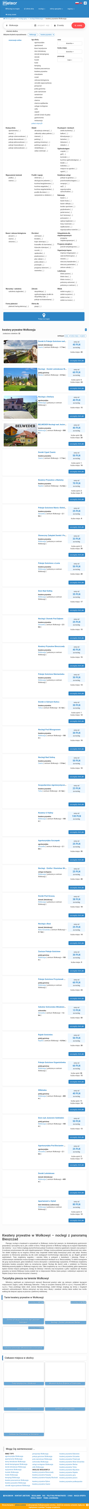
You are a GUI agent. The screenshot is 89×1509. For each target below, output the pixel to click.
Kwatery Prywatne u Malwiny (51, 480)
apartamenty (13, 130)
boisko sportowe (66, 206)
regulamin (36, 1496)
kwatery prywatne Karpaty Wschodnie (45, 1477)
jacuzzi (11, 236)
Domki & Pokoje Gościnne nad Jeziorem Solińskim (60, 341)
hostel (35, 60)
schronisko (37, 97)
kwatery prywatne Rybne (41, 1481)
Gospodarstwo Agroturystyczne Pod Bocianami (59, 785)
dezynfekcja (39, 291)
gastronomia (38, 117)
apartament (37, 45)
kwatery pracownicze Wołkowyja (16, 1480)
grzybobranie (65, 209)
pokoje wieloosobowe (16, 148)
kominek (63, 157)
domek (35, 57)
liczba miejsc (62, 48)
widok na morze (66, 300)
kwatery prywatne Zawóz (41, 1484)
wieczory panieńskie (67, 264)
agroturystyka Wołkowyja (14, 1456)
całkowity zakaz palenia (43, 133)
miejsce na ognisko (67, 168)
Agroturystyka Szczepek (49, 840)
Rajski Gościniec (45, 1034)
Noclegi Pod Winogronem (49, 729)
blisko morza (64, 279)
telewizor (63, 142)
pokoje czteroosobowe (17, 136)
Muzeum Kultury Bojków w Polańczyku (65, 1383)
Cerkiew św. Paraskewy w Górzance (24, 1434)
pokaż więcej (37, 123)
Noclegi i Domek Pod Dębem (50, 618)
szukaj (78, 25)
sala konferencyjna (67, 256)
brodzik (37, 239)
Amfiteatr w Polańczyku (65, 1409)
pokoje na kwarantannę (43, 299)
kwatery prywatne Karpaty (41, 1475)
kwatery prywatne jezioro (68, 1478)
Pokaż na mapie (44, 316)
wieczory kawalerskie (67, 261)
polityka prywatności (56, 1496)
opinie (83, 336)
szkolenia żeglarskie (16, 291)
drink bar (38, 178)
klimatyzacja (64, 136)
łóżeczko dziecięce (41, 247)
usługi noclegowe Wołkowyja (42, 1464)
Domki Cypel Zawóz (47, 452)
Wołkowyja (42, 403)
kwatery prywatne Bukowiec (69, 1454)
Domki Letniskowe (46, 1173)
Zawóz (40, 347)
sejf (61, 186)
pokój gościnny (38, 89)
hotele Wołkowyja (11, 1475)
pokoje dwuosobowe (16, 139)
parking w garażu (40, 145)
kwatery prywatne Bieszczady (43, 1472)
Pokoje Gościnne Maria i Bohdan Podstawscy (58, 508)
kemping (36, 65)
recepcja (63, 183)
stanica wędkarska (40, 103)
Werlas (40, 375)
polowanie (64, 218)
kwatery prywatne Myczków (69, 1470)
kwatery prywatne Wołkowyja (15, 1483)
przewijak (38, 265)
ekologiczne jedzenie (42, 180)
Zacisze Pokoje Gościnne (49, 951)
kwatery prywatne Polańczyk (69, 1459)
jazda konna (64, 212)
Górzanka (41, 514)
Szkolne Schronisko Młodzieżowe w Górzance (58, 1007)
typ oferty (35, 40)
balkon (62, 133)
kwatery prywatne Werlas (68, 1464)
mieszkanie (37, 74)
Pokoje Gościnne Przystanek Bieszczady (56, 979)
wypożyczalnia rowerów (68, 229)
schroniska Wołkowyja (40, 1462)
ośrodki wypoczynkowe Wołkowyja (17, 1485)
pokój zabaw (39, 262)
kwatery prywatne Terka (67, 1467)
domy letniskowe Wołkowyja (15, 1462)
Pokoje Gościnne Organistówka (52, 1062)
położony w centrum (67, 285)
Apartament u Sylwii (47, 1201)
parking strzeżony (41, 142)
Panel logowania (51, 1498)
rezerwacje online (13, 40)
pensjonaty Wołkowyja (40, 1454)
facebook (8, 1496)
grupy (36, 306)
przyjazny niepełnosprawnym (67, 239)
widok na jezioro (66, 294)
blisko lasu (64, 276)
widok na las (64, 297)
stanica (36, 100)
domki (11, 133)
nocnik (37, 250)
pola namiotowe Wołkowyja (42, 1459)
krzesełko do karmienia (43, 244)
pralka (11, 178)
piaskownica (39, 256)
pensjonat (37, 86)
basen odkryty (65, 203)
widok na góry (65, 291)
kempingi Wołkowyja (12, 1477)
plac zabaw (38, 259)
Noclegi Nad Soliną (46, 757)
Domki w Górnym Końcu (48, 702)
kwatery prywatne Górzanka (69, 1456)
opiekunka (38, 253)
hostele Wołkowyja (12, 1472)
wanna (11, 180)
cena (59, 40)
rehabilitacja (39, 148)
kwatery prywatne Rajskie (68, 1472)
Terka (40, 708)
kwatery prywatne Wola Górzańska (71, 1462)
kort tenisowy (65, 215)
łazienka (63, 139)
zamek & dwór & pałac (41, 115)
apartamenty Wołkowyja (13, 1459)
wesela (62, 259)
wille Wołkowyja (38, 1467)
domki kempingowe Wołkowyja (16, 1464)
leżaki (62, 163)
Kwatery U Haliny (45, 813)
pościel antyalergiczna (68, 247)
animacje (38, 236)
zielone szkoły (65, 267)
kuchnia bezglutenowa (42, 183)
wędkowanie (64, 227)
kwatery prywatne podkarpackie (70, 1481)
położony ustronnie (67, 282)
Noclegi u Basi (44, 924)
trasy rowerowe (65, 224)
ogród (62, 171)
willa (35, 109)
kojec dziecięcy (40, 241)
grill (61, 154)
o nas (70, 1496)
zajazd (35, 112)
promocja (60, 56)
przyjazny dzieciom (41, 267)
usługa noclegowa (40, 106)
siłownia (11, 241)
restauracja (37, 120)
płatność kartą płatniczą (17, 306)
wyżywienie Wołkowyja (13, 1470)
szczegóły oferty (77, 361)
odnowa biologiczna (40, 80)
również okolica (10, 31)
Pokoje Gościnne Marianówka (51, 674)
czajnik (62, 151)
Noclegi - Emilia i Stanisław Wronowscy (55, 868)
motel (35, 77)
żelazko (63, 145)
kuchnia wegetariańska (43, 189)
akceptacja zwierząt (42, 130)
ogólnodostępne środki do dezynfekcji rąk (42, 295)
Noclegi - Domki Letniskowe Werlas (53, 369)
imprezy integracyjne (67, 253)
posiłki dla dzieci (40, 192)
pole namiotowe (39, 91)
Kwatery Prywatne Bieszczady (51, 646)
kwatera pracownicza (41, 68)
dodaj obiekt (36, 1498)
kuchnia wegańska (41, 186)
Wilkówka (42, 1090)
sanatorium (37, 94)
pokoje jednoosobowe (16, 142)
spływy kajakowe (66, 221)
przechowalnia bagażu (68, 180)
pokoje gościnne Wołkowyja (42, 1456)
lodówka (63, 166)
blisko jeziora (65, 273)
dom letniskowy (39, 51)
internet (37, 136)
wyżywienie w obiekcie (42, 195)
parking (37, 139)
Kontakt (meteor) (22, 1496)
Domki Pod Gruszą (46, 896)
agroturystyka (38, 42)
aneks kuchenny (66, 130)
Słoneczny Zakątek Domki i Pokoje (53, 535)
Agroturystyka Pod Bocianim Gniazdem (55, 1145)
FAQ (43, 1496)
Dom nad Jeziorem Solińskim (51, 1118)
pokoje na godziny (66, 178)
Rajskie (40, 486)
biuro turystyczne (39, 48)
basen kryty (64, 201)
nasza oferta (80, 1496)
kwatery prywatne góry (67, 1475)
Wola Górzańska (44, 930)
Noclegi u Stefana (46, 397)
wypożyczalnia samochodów (65, 190)
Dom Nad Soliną (45, 591)
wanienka (38, 270)
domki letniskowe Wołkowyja (15, 1467)
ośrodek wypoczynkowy (42, 83)
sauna (11, 239)
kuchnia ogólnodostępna (69, 160)
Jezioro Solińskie (24, 1409)
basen (62, 198)
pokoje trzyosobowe (16, 145)
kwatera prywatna (39, 71)
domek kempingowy (40, 54)
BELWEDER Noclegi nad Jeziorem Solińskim (57, 424)
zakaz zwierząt (40, 151)
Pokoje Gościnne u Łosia (49, 563)
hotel (35, 63)
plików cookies (20, 1505)
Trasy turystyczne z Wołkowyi (24, 1383)
